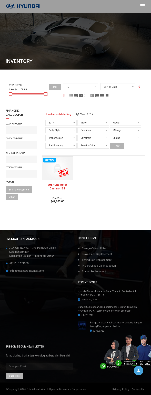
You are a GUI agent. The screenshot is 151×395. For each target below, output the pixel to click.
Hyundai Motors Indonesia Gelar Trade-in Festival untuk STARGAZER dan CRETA (107, 293)
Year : (84, 114)
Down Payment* (14, 138)
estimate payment (19, 189)
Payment (10, 182)
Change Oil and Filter (92, 248)
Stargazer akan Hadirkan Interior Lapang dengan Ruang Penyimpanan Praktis (116, 324)
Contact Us (138, 389)
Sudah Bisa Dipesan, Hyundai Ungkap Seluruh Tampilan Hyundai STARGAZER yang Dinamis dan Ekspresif (107, 309)
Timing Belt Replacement (95, 260)
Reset (117, 145)
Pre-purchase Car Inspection (97, 265)
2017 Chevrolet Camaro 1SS (57, 186)
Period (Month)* (15, 167)
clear (12, 197)
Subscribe (14, 375)
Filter (54, 86)
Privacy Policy (120, 389)
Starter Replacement (92, 271)
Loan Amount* (14, 123)
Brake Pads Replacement (95, 254)
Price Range (15, 84)
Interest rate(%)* (15, 153)
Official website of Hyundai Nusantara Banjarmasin (56, 389)
